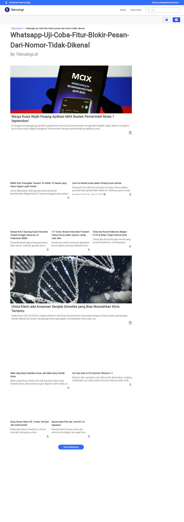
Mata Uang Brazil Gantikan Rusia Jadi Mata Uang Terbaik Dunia (39, 330)
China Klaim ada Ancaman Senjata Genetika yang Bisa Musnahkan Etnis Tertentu (47, 257)
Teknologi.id (16, 28)
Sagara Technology (82, 194)
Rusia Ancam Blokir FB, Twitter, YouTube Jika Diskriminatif (29, 397)
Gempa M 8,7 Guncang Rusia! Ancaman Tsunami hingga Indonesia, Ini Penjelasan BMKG (29, 208)
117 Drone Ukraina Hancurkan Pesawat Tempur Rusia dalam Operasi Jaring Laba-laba (69, 208)
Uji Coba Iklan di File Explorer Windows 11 (92, 330)
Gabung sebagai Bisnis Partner (165, 2)
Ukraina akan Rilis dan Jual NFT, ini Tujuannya (67, 397)
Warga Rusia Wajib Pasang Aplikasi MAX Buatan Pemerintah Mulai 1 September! (48, 67)
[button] (166, 19)
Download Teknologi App (18, 2)
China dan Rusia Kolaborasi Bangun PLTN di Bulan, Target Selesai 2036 (112, 207)
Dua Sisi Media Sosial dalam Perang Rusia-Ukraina (96, 140)
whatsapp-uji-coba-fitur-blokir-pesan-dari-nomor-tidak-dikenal (55, 28)
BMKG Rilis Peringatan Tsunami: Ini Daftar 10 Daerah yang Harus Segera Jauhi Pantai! (37, 142)
